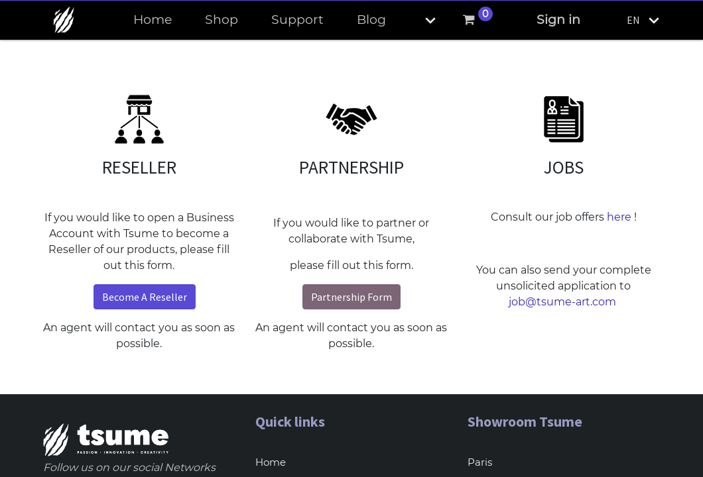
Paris (480, 462)
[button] (419, 20)
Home (270, 462)
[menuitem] (152, 20)
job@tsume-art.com (564, 301)
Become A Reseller (144, 296)
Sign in (558, 19)
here (619, 217)
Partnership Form (351, 296)
